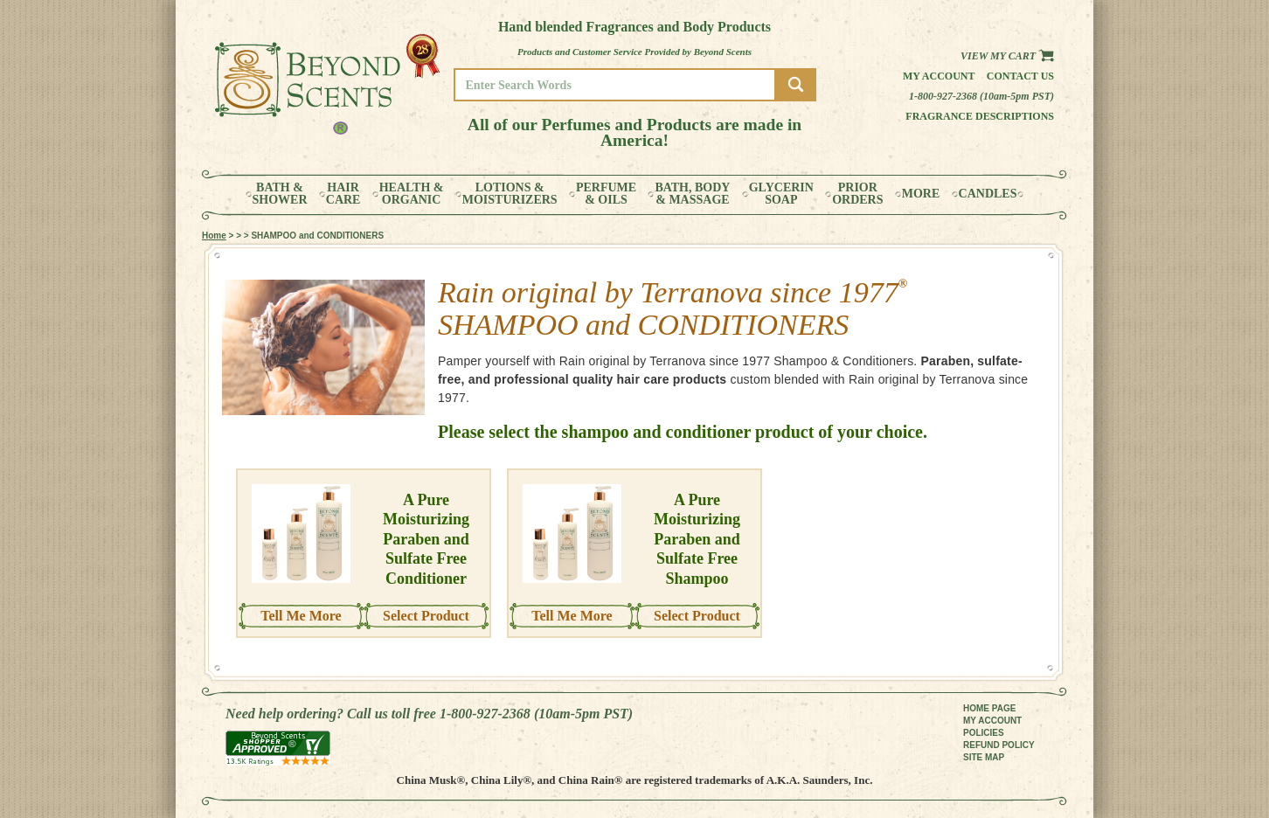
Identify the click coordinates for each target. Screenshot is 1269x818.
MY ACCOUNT (992, 720)
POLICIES (983, 733)
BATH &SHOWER (280, 194)
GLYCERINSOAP (781, 194)
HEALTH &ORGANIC (411, 194)
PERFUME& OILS (606, 194)
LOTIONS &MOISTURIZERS (510, 194)
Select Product (426, 615)
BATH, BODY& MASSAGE (692, 194)
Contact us (1020, 76)
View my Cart (1007, 56)
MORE (921, 194)
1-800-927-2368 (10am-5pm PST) (981, 96)
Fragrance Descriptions (979, 116)
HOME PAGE (989, 708)
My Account (939, 76)
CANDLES (988, 194)
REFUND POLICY (999, 745)
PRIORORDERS (857, 194)
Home (214, 235)
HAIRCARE (343, 194)
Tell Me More (300, 615)
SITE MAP (983, 757)
